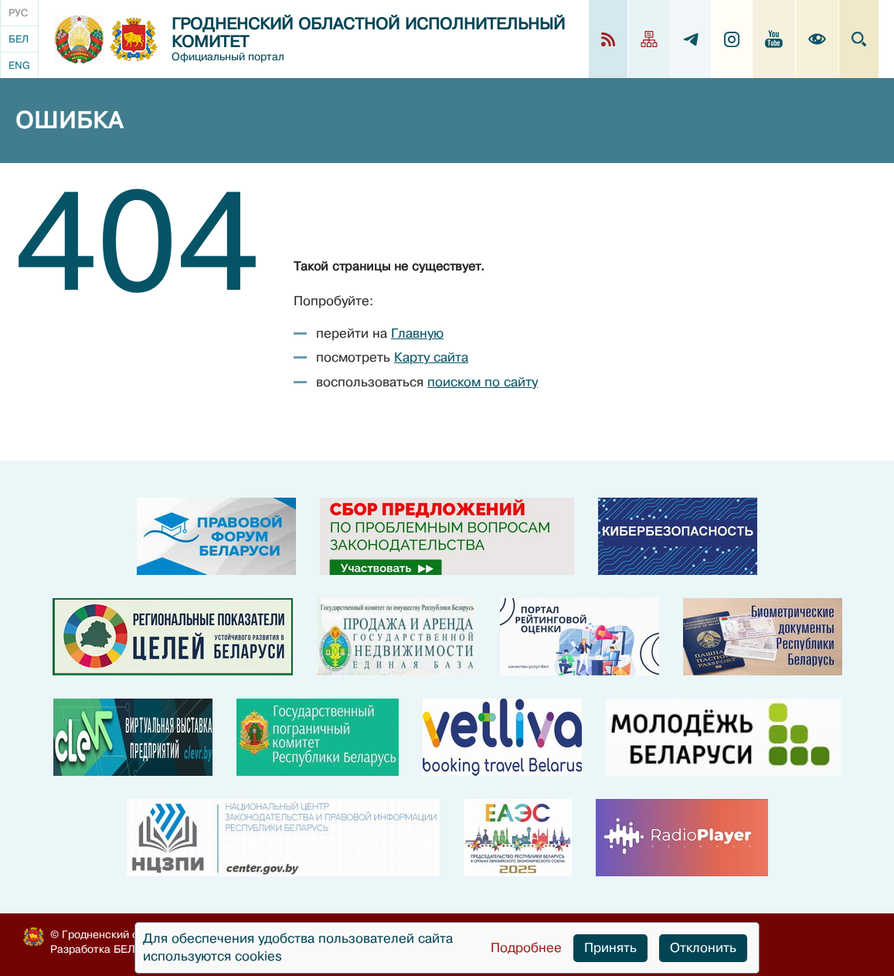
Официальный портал (228, 57)
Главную (417, 333)
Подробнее (526, 947)
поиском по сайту (482, 382)
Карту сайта (431, 357)
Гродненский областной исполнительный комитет (368, 33)
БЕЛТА (131, 949)
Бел (18, 39)
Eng (19, 65)
